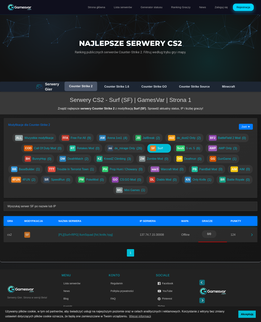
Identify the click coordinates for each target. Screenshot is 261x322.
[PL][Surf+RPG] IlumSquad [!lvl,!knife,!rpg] (86, 234)
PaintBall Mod (207, 169)
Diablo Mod (163, 180)
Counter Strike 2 (81, 86)
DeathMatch (74, 159)
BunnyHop (38, 159)
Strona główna (96, 7)
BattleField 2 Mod (227, 138)
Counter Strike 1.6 (116, 86)
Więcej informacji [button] (140, 316)
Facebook (165, 283)
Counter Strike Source (194, 86)
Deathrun (188, 159)
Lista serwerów (123, 7)
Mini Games (130, 190)
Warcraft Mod (167, 169)
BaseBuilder (25, 169)
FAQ (113, 298)
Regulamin (117, 283)
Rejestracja (243, 7)
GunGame (223, 159)
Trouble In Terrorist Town (71, 169)
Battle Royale (234, 180)
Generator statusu (151, 7)
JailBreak (147, 138)
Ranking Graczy (180, 7)
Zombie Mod (153, 159)
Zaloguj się (221, 7)
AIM (240, 169)
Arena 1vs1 (113, 138)
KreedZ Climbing (114, 159)
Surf (159, 148)
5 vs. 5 (188, 148)
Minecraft (228, 86)
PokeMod (91, 180)
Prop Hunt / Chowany (122, 169)
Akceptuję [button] (247, 314)
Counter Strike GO (154, 86)
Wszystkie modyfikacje (34, 138)
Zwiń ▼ (246, 126)
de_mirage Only (124, 148)
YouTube (165, 291)
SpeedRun (57, 180)
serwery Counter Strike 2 (97, 108)
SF (27, 234)
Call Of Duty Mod (42, 148)
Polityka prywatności (122, 291)
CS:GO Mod (126, 180)
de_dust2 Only (184, 138)
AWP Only (222, 148)
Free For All (76, 138)
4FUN (23, 180)
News (202, 7)
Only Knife (198, 180)
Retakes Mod (85, 148)
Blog (66, 298)
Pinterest (165, 298)
